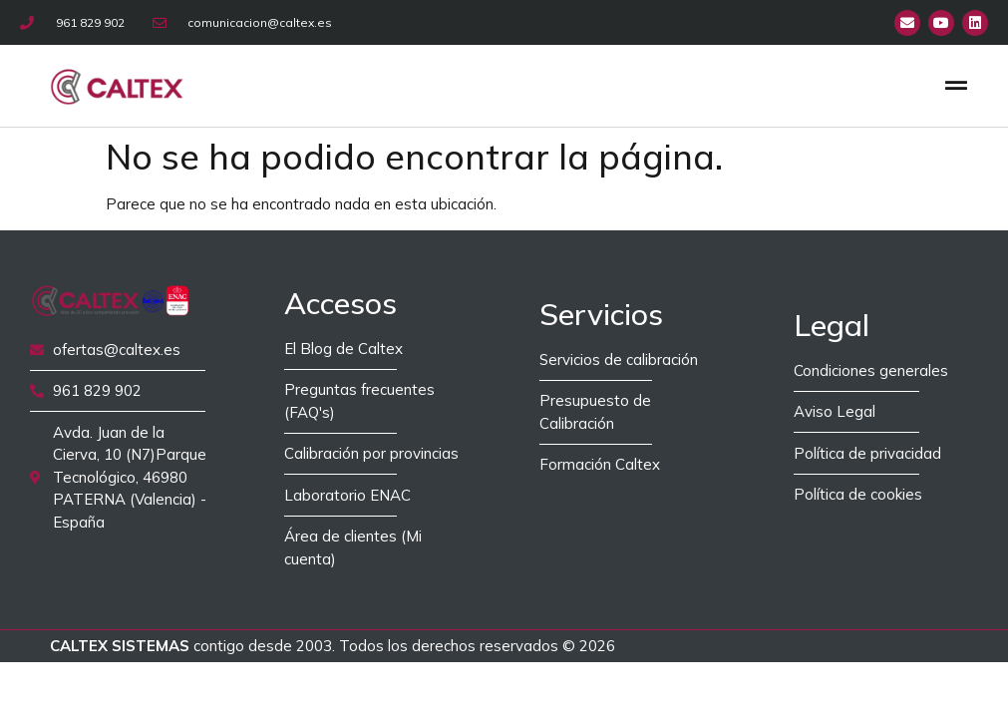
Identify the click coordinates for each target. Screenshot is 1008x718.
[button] (956, 85)
